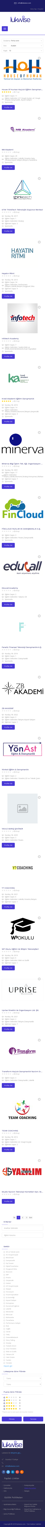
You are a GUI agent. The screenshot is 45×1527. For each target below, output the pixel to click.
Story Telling (10, 1340)
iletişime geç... (16, 1453)
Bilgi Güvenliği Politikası (12, 1509)
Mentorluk (9, 1312)
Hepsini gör (8, 1366)
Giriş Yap (33, 9)
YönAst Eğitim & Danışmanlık (15, 769)
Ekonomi (9, 1272)
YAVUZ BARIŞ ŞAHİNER (12, 829)
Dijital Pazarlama (12, 1266)
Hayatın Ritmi (8, 273)
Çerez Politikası (9, 1514)
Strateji (8, 1343)
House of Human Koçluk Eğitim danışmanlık (22, 89)
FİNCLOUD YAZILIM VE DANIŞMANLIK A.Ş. (21, 529)
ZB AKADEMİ (7, 708)
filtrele (12, 1419)
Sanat (8, 1332)
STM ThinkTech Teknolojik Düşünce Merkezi (22, 210)
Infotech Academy (10, 338)
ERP (7, 1275)
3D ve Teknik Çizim (12, 1252)
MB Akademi (7, 150)
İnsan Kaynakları (12, 1295)
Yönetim (9, 1363)
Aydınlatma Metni (10, 1504)
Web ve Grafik (11, 1351)
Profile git (8, 107)
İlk (14, 1217)
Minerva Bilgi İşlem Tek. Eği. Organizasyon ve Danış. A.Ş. (22, 464)
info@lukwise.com (24, 3)
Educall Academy (10, 588)
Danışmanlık (10, 1260)
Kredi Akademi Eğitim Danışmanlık (18, 399)
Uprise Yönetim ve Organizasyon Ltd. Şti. (20, 1010)
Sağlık (8, 1329)
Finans (8, 1277)
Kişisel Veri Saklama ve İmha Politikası (32, 1510)
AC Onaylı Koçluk (12, 1255)
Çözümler (7, 1485)
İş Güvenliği (10, 1297)
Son (30, 1217)
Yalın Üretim (10, 1357)
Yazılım (8, 1360)
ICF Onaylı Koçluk (12, 1286)
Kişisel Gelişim (11, 1300)
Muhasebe (10, 1317)
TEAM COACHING (10, 1131)
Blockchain (10, 1258)
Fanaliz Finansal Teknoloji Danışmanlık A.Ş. (22, 647)
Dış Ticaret (9, 1263)
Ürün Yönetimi (11, 1349)
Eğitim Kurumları (30, 1488)
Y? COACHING (8, 888)
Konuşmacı (10, 1303)
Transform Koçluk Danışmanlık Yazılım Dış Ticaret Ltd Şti (22, 1071)
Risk (7, 1326)
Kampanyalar (29, 1485)
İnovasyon (10, 1292)
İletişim (8, 1289)
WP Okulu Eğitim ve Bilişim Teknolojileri (20, 949)
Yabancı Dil (10, 1354)
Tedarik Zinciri (11, 1346)
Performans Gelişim (13, 1323)
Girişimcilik (10, 1280)
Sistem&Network (12, 1337)
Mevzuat (9, 1314)
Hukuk (8, 1283)
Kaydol (40, 9)
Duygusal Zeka (11, 1269)
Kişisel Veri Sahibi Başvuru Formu (30, 1505)
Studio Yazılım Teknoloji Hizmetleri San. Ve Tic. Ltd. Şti (22, 1192)
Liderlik (8, 1309)
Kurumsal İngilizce (12, 1306)
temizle (33, 1419)
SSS (5, 1491)
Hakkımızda (8, 1488)
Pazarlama (10, 1320)
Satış (7, 1334)
